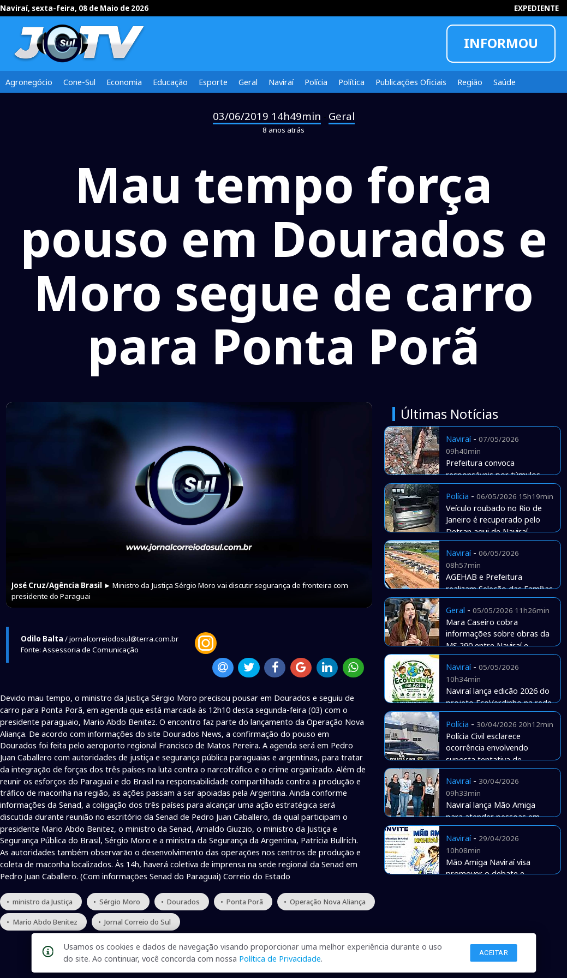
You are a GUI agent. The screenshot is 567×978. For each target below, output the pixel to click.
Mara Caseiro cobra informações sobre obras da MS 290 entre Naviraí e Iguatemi (498, 639)
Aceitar (494, 953)
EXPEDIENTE (536, 8)
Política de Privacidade (280, 958)
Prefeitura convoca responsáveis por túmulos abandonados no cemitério (495, 474)
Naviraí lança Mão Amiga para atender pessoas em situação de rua (493, 816)
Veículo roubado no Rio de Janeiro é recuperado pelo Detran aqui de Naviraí (494, 519)
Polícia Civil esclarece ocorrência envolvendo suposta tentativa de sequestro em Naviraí (487, 753)
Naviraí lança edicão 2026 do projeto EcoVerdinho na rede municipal (499, 702)
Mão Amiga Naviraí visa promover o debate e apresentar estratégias (488, 873)
